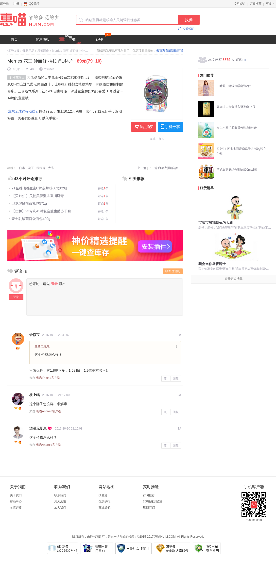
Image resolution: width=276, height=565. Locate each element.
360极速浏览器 (153, 501)
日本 (22, 168)
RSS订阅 (149, 507)
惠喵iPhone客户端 (48, 378)
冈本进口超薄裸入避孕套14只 (236, 107)
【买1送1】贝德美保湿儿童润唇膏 (38, 196)
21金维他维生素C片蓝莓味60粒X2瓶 (39, 188)
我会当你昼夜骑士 (212, 264)
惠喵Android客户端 (48, 411)
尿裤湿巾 (43, 50)
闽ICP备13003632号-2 (62, 548)
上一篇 (141, 168)
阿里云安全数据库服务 (172, 548)
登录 (16, 297)
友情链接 (16, 507)
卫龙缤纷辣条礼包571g (29, 203)
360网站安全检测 (207, 548)
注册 (16, 3)
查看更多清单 (233, 279)
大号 (51, 168)
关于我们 (16, 495)
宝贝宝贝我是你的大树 (215, 223)
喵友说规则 (172, 271)
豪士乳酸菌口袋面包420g (31, 219)
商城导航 (104, 507)
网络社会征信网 (133, 548)
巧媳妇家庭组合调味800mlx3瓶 (237, 169)
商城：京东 (157, 139)
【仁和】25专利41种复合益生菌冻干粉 (41, 211)
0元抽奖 (240, 3)
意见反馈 (60, 501)
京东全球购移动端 (21, 111)
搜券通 (103, 495)
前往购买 (144, 127)
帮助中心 (16, 501)
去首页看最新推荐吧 (169, 50)
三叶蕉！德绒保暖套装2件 (234, 86)
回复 (176, 378)
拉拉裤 (40, 168)
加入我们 (60, 507)
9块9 (103, 38)
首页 (14, 39)
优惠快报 (43, 39)
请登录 (4, 3)
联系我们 (60, 495)
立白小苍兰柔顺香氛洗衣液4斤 (237, 128)
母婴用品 (28, 50)
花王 (31, 168)
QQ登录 (31, 3)
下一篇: (166, 168)
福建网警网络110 (97, 548)
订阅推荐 (255, 3)
